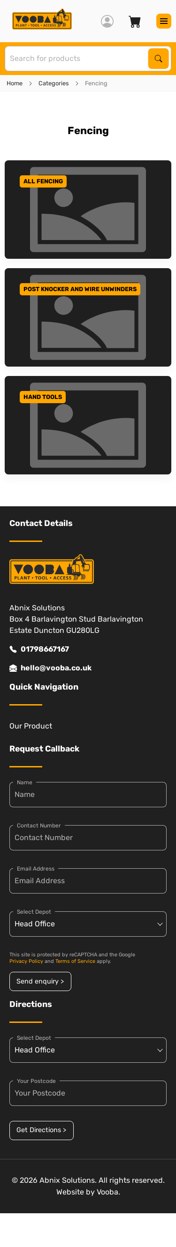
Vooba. (108, 1191)
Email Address (35, 868)
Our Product (30, 725)
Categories (53, 83)
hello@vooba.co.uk (50, 668)
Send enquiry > (40, 981)
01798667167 (39, 649)
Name (24, 782)
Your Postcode (36, 1081)
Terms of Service (75, 961)
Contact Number (39, 825)
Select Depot (34, 912)
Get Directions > (41, 1130)
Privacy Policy (26, 961)
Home (15, 83)
